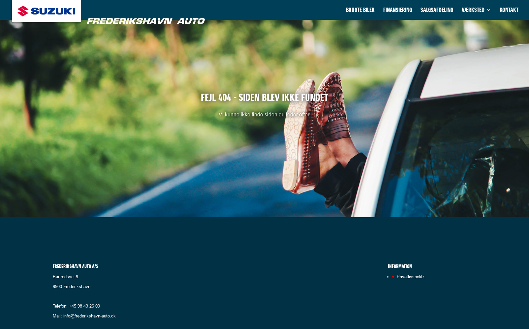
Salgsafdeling (436, 11)
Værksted (473, 11)
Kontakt (509, 11)
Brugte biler (360, 11)
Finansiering (397, 11)
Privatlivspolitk (411, 276)
